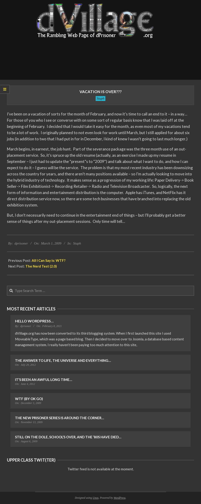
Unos (95, 497)
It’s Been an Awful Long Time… (43, 379)
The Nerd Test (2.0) (41, 266)
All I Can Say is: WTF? (48, 260)
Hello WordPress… (34, 321)
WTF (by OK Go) (29, 399)
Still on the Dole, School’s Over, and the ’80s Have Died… (68, 437)
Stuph (100, 98)
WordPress (119, 497)
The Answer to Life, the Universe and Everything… (63, 360)
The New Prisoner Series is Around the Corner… (59, 418)
